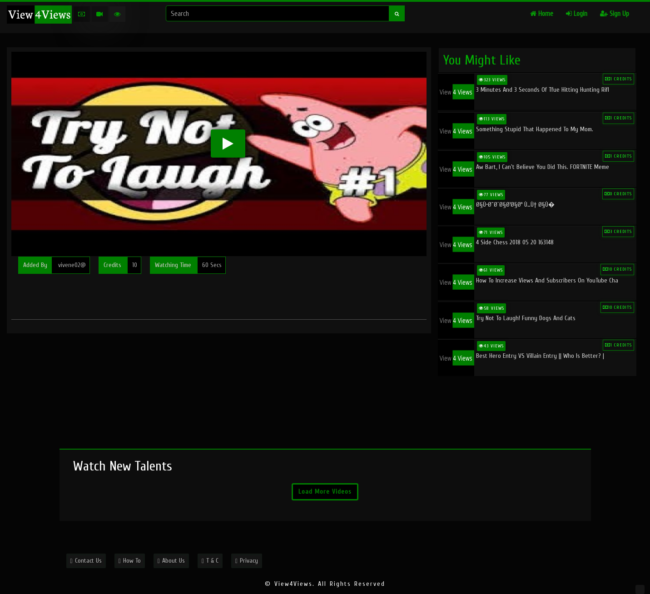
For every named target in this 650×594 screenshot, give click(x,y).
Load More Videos (325, 491)
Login (576, 14)
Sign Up (614, 14)
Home (541, 14)
